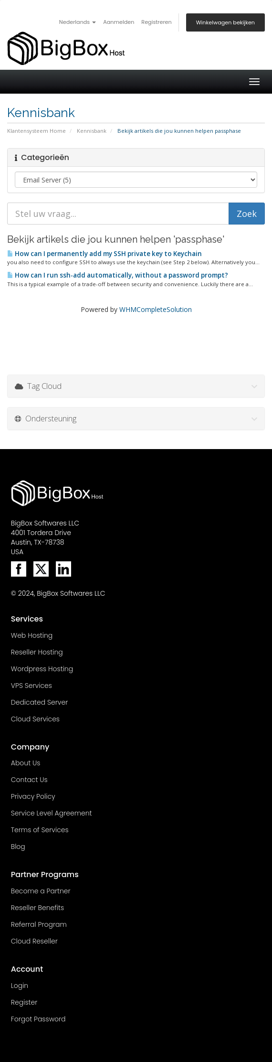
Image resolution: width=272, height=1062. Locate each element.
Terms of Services (40, 830)
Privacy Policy (33, 796)
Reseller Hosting (37, 652)
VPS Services (31, 685)
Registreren (156, 22)
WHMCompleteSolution (155, 309)
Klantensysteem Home (36, 130)
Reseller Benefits (37, 907)
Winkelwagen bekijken (225, 22)
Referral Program (39, 924)
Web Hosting (32, 635)
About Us (26, 763)
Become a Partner (41, 891)
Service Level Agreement (51, 813)
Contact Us (29, 779)
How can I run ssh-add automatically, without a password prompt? (117, 275)
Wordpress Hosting (42, 669)
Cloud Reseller (34, 941)
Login (19, 985)
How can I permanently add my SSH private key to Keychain (104, 253)
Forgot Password (38, 1019)
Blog (18, 846)
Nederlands (77, 22)
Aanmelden (118, 22)
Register (24, 1002)
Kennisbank (91, 130)
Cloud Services (35, 719)
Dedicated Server (39, 702)
